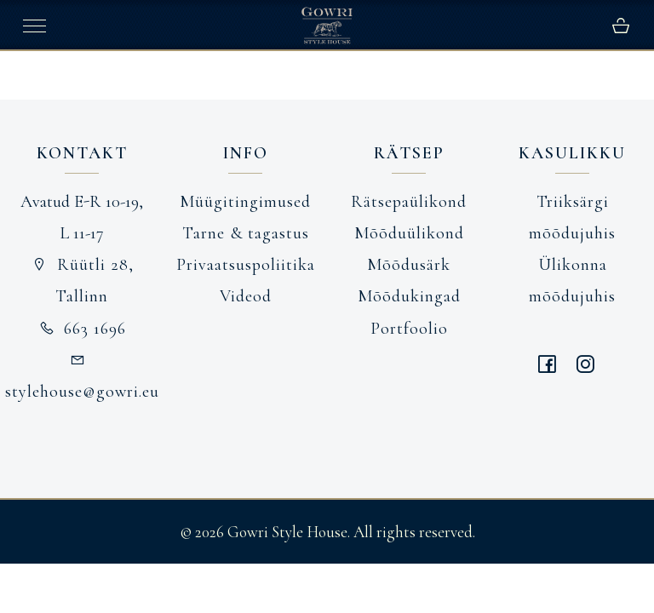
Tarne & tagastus (245, 233)
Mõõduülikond (409, 233)
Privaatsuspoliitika (245, 265)
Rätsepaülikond (409, 202)
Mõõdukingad (409, 296)
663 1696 (82, 328)
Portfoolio (409, 328)
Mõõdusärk (408, 265)
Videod (246, 296)
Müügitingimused (245, 202)
